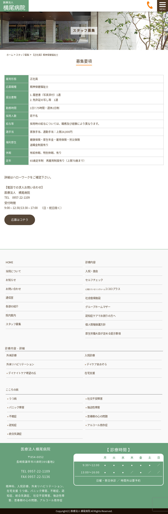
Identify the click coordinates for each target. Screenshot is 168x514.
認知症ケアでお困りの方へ (100, 316)
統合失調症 (15, 434)
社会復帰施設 (92, 298)
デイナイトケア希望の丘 (22, 373)
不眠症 (13, 416)
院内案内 (11, 315)
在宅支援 (90, 373)
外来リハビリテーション (20, 364)
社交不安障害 (94, 399)
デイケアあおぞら (97, 364)
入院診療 (90, 355)
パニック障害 (16, 407)
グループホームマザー (97, 307)
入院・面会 (91, 271)
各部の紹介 (12, 306)
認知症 (13, 425)
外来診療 (11, 355)
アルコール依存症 (97, 425)
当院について (13, 271)
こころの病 (12, 390)
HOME (9, 262)
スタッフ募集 (13, 324)
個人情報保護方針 (95, 324)
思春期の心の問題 (97, 416)
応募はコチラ (19, 219)
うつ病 (13, 399)
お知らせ (11, 280)
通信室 (9, 298)
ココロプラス (102, 289)
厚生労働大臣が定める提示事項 (103, 333)
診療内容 (90, 262)
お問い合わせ (13, 289)
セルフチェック (94, 280)
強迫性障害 (93, 407)
